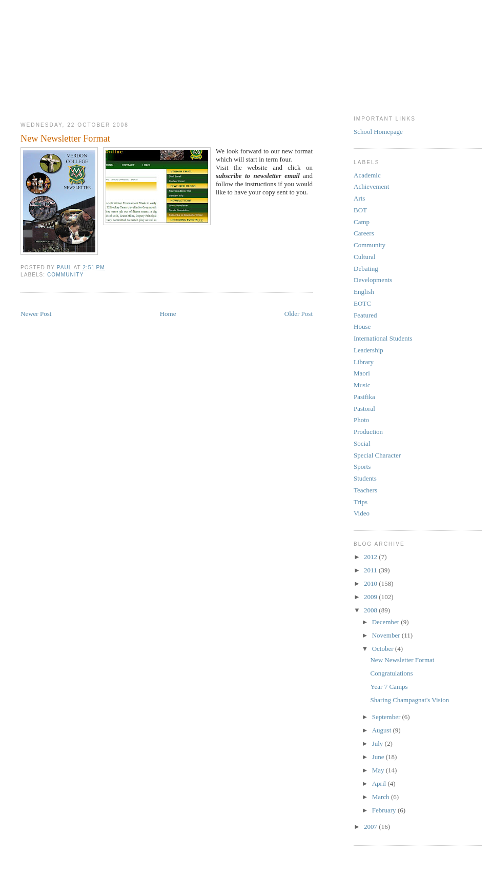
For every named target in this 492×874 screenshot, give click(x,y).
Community (65, 274)
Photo (361, 420)
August (382, 730)
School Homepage (378, 131)
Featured (365, 315)
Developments (373, 280)
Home (168, 313)
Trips (360, 502)
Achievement (371, 186)
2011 (371, 570)
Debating (366, 268)
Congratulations (391, 673)
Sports (362, 466)
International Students (383, 338)
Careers (364, 233)
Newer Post (35, 313)
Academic (367, 175)
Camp (362, 222)
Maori (362, 373)
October (383, 648)
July (378, 743)
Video (362, 513)
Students (365, 478)
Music (362, 385)
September (387, 717)
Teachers (365, 490)
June (379, 757)
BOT (360, 210)
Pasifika (364, 397)
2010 (371, 583)
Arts (359, 198)
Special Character (377, 455)
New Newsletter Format (402, 660)
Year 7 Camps (388, 686)
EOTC (362, 303)
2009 (371, 597)
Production (368, 431)
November (387, 635)
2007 (371, 826)
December (386, 622)
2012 (371, 557)
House (362, 326)
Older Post (298, 313)
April (380, 783)
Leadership (368, 350)
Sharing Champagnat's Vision (409, 700)
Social (362, 443)
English (364, 291)
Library (364, 362)
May (379, 770)
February (385, 810)
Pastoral (364, 408)
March (381, 797)
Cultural (365, 257)
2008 (371, 610)
